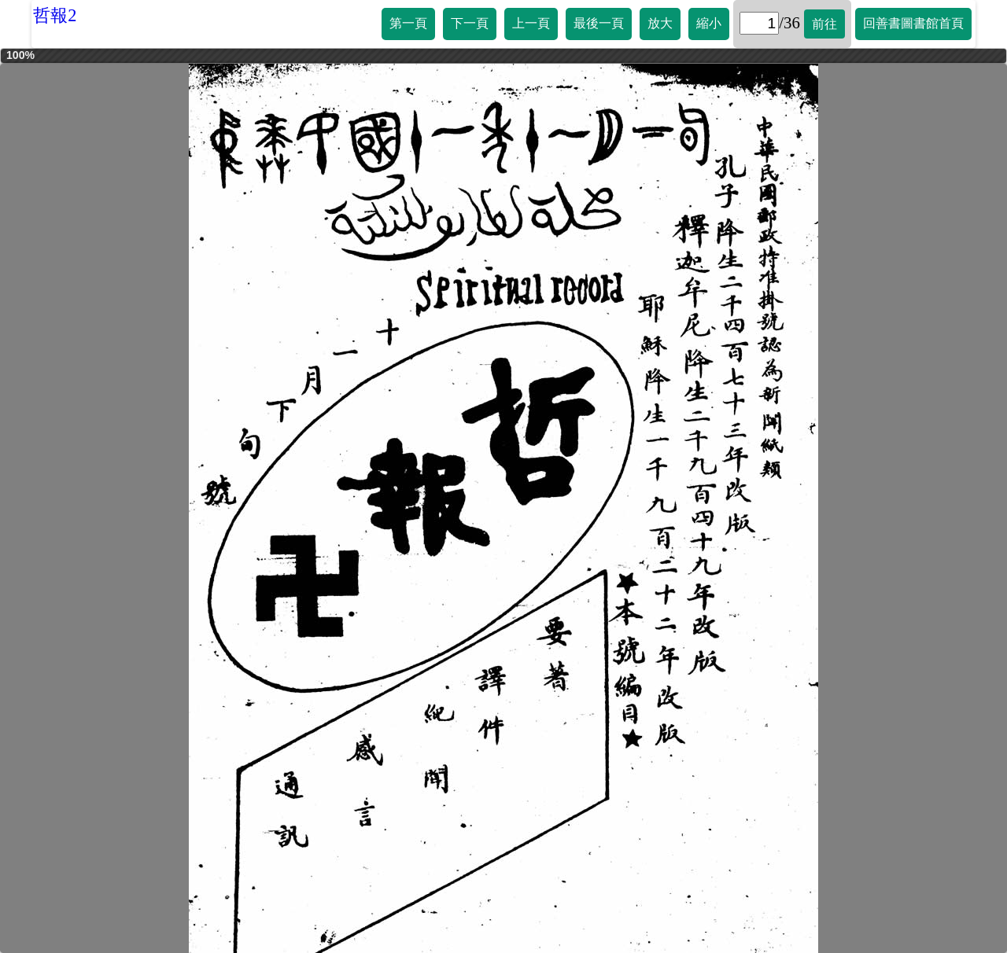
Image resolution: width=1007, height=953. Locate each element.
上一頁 (531, 23)
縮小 (708, 23)
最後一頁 (599, 23)
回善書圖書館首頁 (913, 23)
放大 (660, 23)
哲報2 (54, 15)
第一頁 (408, 23)
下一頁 (470, 23)
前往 (824, 24)
